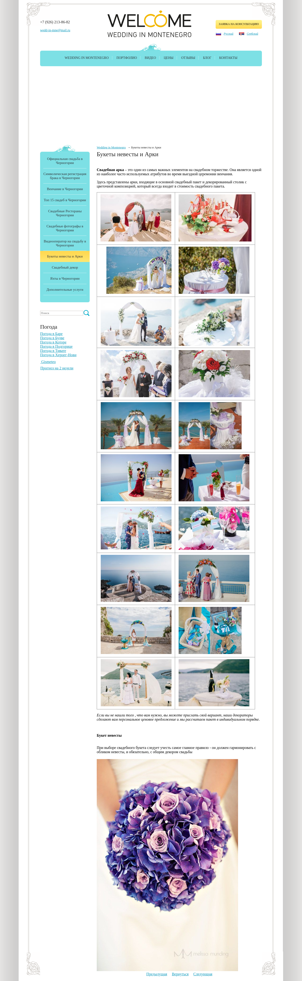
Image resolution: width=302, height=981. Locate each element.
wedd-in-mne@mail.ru (55, 30)
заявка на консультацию (239, 24)
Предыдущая (156, 974)
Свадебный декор (65, 267)
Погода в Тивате (53, 351)
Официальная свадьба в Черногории (65, 161)
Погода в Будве (52, 338)
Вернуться (180, 974)
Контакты (228, 58)
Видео (150, 58)
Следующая (202, 974)
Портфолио (127, 58)
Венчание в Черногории (65, 189)
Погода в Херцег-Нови (58, 355)
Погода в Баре (51, 334)
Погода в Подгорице (56, 346)
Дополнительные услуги (64, 289)
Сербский (252, 33)
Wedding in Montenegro (87, 58)
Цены (168, 58)
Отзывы (188, 58)
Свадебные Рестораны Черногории (65, 213)
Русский (228, 33)
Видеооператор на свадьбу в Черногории (65, 243)
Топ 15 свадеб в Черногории (65, 200)
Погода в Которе (53, 342)
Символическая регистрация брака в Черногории (64, 176)
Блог (207, 58)
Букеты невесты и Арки (65, 256)
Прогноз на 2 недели (56, 368)
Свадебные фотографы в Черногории (64, 228)
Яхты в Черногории (65, 278)
